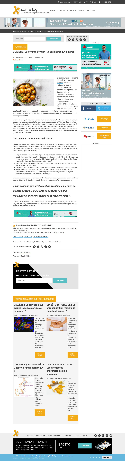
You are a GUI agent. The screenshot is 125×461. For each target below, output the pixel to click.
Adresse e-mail (21, 277)
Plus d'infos (39, 458)
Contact (85, 435)
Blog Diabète (25, 252)
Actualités (54, 10)
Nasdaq (103, 9)
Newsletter (40, 435)
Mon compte (106, 2)
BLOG (93, 10)
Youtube (49, 246)
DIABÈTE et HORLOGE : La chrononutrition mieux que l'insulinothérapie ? (61, 308)
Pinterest (77, 39)
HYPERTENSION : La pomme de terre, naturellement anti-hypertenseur (42, 232)
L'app (86, 2)
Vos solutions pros (104, 136)
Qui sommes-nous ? (55, 435)
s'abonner (84, 445)
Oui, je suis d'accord (94, 457)
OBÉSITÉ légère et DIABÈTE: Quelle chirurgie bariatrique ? (29, 367)
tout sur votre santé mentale (104, 119)
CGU (77, 435)
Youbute (84, 39)
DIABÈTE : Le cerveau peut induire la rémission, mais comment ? (28, 308)
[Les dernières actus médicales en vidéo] (96, 169)
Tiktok (80, 39)
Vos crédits (104, 128)
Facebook (69, 39)
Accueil (15, 31)
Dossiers (62, 10)
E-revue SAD (77, 2)
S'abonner (59, 281)
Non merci (107, 457)
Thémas (93, 2)
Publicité (68, 435)
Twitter (73, 39)
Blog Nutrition (26, 256)
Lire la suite (39, 355)
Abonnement (72, 10)
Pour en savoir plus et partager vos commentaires (30, 237)
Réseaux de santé (84, 10)
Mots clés (19, 38)
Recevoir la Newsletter (96, 104)
